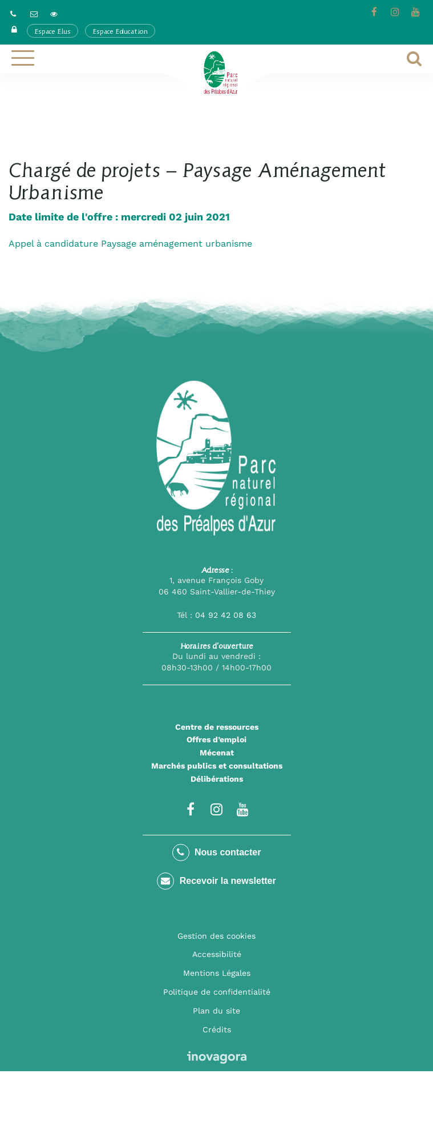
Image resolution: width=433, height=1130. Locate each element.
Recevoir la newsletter (216, 881)
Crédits (217, 1029)
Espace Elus (52, 31)
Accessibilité (216, 954)
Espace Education (120, 31)
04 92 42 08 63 (225, 615)
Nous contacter (216, 852)
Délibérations (217, 778)
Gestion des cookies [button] (216, 935)
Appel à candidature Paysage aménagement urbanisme (130, 243)
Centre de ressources (216, 726)
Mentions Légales (216, 973)
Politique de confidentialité (216, 991)
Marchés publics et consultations (216, 765)
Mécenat (217, 752)
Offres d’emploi (216, 739)
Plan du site (216, 1010)
